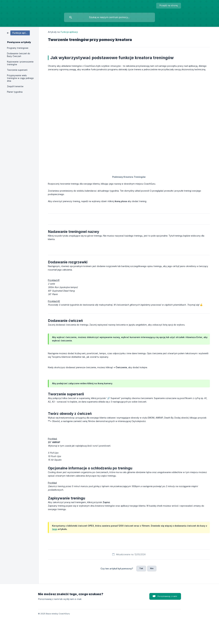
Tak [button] (141, 568)
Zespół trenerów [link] (15, 86)
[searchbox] (109, 17)
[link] (18, 32)
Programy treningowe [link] (17, 48)
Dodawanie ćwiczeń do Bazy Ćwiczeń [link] (18, 54)
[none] (168, 6)
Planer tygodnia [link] (15, 92)
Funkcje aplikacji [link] (69, 32)
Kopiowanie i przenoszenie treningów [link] (20, 63)
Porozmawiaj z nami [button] (167, 596)
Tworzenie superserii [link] (17, 70)
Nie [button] (151, 568)
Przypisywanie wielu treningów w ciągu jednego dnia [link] (20, 78)
